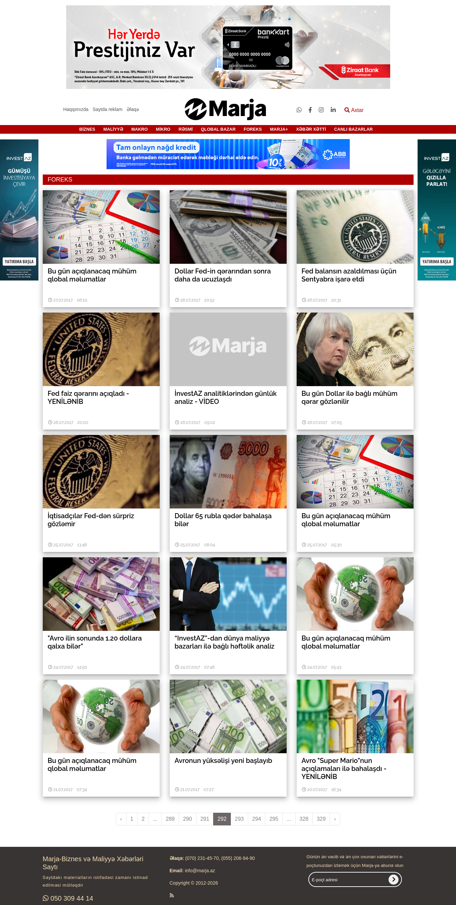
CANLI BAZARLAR (353, 129)
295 (273, 819)
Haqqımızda (75, 109)
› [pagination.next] (335, 819)
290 (187, 819)
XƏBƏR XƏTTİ (311, 129)
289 (170, 819)
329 (321, 819)
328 (304, 819)
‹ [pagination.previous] (121, 819)
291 (204, 819)
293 (239, 819)
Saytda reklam (107, 109)
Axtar (353, 110)
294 (256, 819)
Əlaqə (133, 109)
